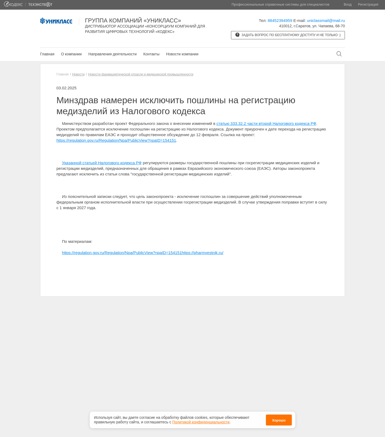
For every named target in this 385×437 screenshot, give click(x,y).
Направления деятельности (112, 54)
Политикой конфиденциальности (200, 422)
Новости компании (182, 54)
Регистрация (368, 4)
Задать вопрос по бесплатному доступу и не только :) (288, 35)
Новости (78, 74)
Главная (47, 54)
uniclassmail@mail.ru (326, 20)
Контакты (151, 54)
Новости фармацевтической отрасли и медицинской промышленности (140, 74)
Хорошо (279, 420)
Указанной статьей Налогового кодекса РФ (102, 162)
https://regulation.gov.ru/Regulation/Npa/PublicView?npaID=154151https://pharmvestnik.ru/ (143, 252)
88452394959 (280, 20)
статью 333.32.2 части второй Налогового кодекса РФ (266, 123)
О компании (71, 54)
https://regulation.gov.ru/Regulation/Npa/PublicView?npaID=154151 (116, 140)
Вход (348, 4)
